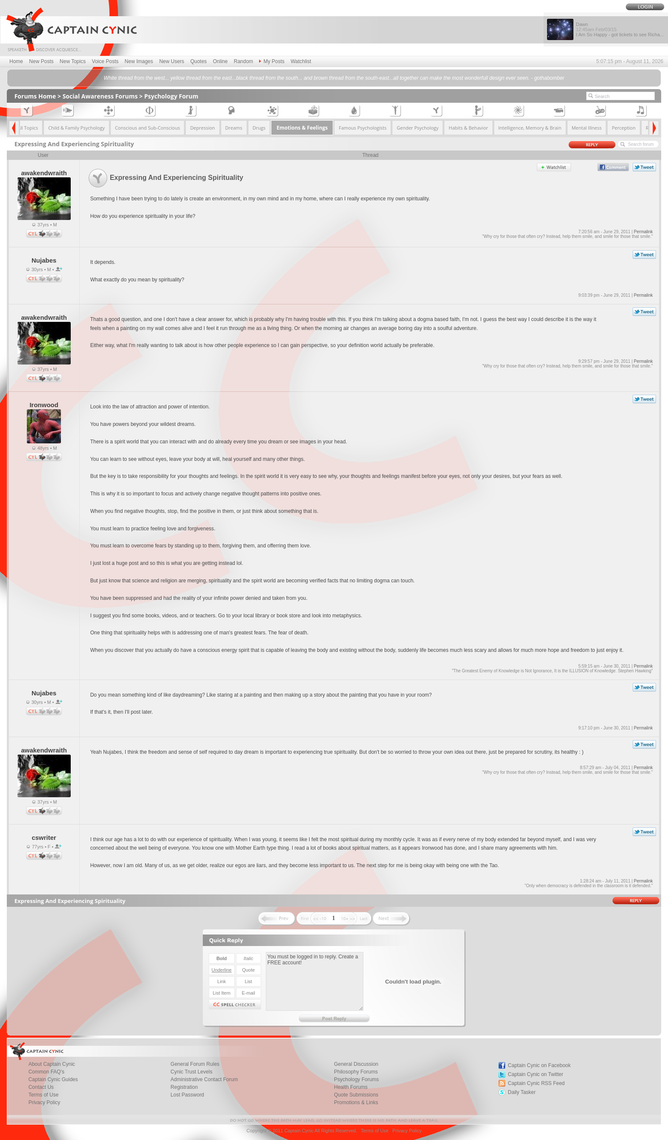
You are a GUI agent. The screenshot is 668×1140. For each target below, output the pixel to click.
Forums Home (35, 96)
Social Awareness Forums (100, 96)
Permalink (643, 231)
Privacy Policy (44, 1102)
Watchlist (301, 61)
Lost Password (187, 1095)
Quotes (198, 61)
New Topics (73, 61)
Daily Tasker (522, 1092)
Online (220, 61)
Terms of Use (375, 1130)
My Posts (271, 61)
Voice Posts (105, 61)
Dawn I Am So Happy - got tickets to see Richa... (620, 29)
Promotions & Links (356, 1102)
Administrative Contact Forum (204, 1079)
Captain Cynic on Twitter (535, 1074)
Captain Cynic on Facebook (539, 1065)
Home (16, 61)
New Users (171, 61)
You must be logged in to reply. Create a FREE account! (314, 981)
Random (243, 61)
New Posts (41, 61)
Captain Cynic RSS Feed (536, 1083)
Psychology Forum (171, 96)
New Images (139, 61)
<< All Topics (24, 127)
